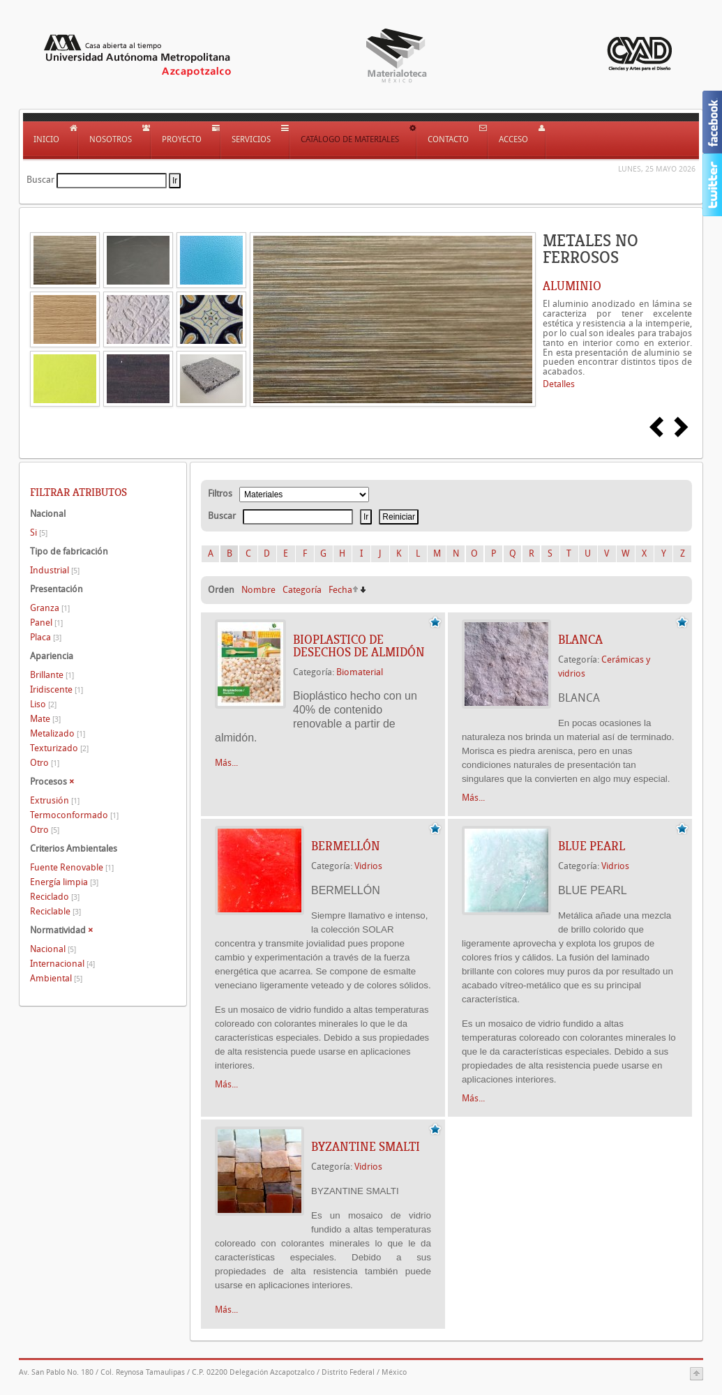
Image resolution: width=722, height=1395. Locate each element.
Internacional (62, 963)
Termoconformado (74, 815)
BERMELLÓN (345, 846)
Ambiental (56, 978)
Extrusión (55, 800)
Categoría (302, 590)
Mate (45, 719)
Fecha (340, 590)
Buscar (40, 179)
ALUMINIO (572, 286)
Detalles (559, 384)
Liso (43, 704)
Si (38, 532)
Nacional (53, 949)
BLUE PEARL (591, 846)
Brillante (52, 675)
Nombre (258, 590)
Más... (226, 762)
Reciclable (55, 911)
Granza (50, 608)
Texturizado (59, 748)
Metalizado (57, 733)
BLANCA (580, 639)
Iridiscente (56, 689)
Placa (45, 637)
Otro (44, 762)
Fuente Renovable (72, 867)
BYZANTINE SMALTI (365, 1146)
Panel (46, 622)
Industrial (55, 570)
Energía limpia (64, 882)
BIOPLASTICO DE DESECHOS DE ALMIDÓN (359, 646)
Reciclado (55, 896)
